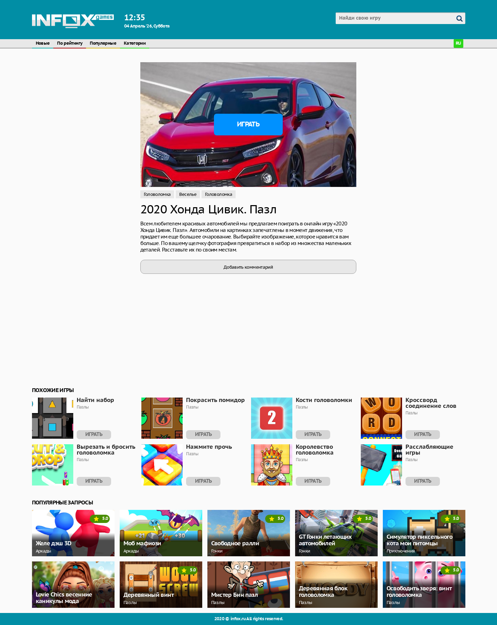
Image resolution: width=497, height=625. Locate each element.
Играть (248, 124)
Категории (134, 43)
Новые (43, 43)
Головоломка (157, 194)
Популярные (103, 43)
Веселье (187, 194)
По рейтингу (69, 43)
